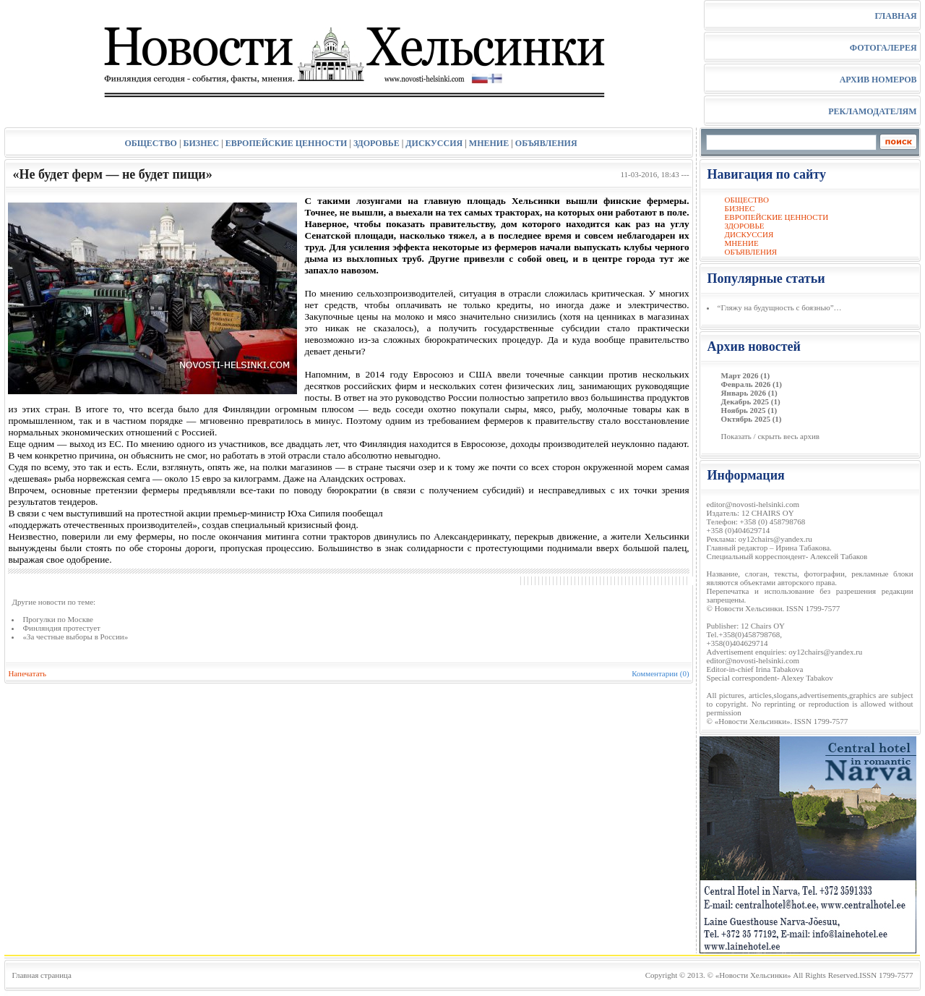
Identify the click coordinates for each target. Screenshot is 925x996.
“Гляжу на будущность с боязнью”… (780, 307)
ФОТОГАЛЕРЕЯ (883, 48)
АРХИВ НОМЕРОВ (878, 80)
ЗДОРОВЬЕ (376, 143)
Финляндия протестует (61, 627)
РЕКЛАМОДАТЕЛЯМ (872, 111)
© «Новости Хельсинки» (749, 975)
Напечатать (27, 673)
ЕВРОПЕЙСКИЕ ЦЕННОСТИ (286, 143)
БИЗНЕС (202, 143)
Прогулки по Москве (57, 619)
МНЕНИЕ (489, 143)
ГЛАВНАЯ (895, 16)
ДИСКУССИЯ (433, 143)
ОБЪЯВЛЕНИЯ (546, 143)
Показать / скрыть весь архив (770, 436)
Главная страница (41, 975)
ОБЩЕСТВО (150, 143)
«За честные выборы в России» (75, 636)
